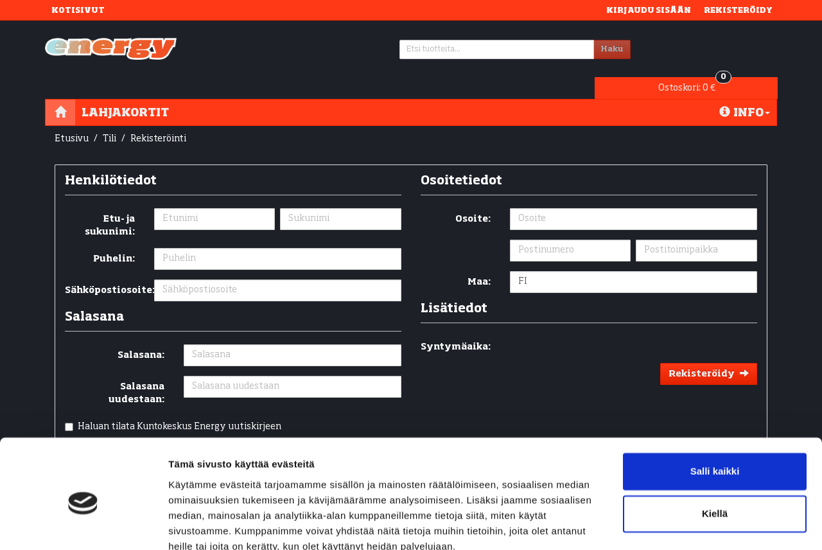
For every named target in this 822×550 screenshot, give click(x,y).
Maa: (479, 261)
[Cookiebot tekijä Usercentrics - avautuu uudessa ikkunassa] (83, 525)
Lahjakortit (125, 91)
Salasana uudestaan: (136, 373)
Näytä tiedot (196, 524)
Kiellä (715, 456)
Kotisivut (78, 10)
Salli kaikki (715, 414)
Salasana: (141, 334)
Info (744, 91)
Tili (109, 118)
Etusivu (72, 118)
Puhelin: (114, 238)
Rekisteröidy (738, 10)
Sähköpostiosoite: (104, 269)
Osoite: (473, 198)
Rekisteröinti (158, 118)
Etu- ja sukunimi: (110, 205)
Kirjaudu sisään (648, 10)
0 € (702, 46)
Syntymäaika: (456, 326)
